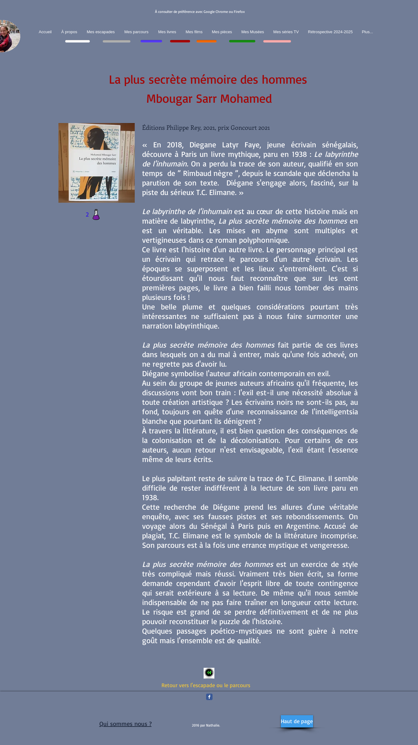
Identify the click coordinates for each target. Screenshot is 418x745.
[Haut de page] (297, 721)
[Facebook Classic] (209, 697)
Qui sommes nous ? (125, 723)
